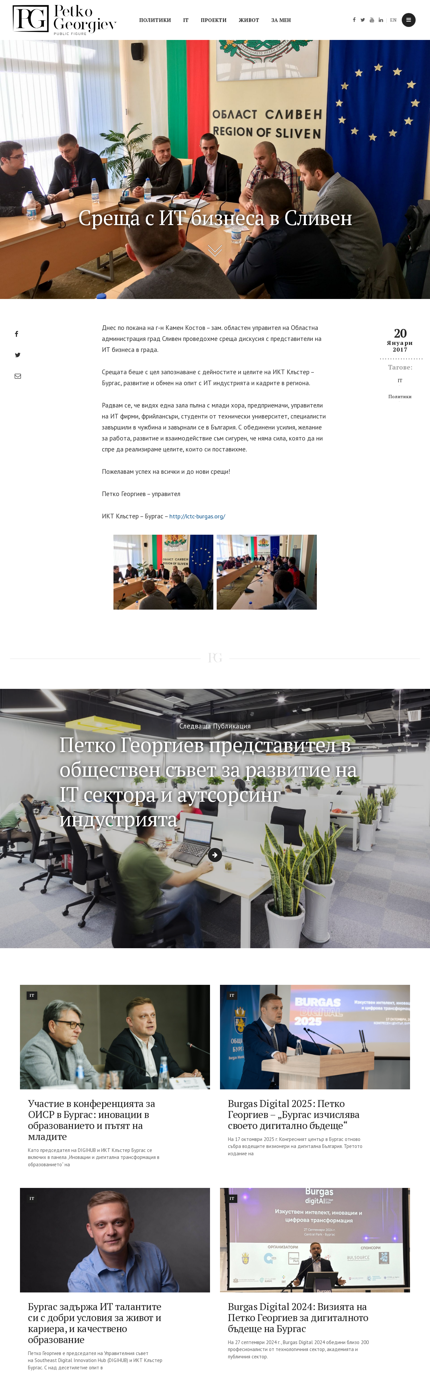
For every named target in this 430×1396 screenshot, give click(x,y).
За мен (281, 20)
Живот (249, 20)
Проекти (214, 20)
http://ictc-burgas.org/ (199, 516)
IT (186, 20)
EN (393, 20)
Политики (155, 20)
